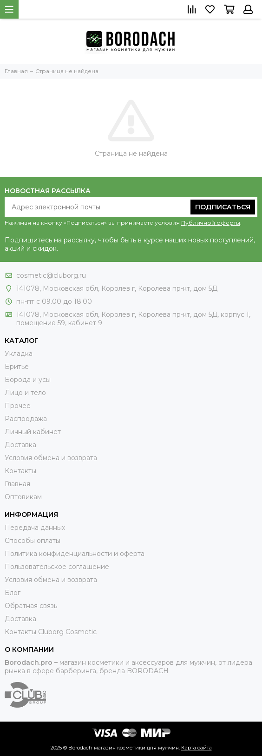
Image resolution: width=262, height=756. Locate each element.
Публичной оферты (210, 222)
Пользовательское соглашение (57, 566)
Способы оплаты (32, 540)
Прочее (18, 405)
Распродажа (26, 419)
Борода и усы (28, 379)
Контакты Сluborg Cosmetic (51, 632)
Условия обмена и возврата (51, 458)
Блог (12, 593)
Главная (17, 484)
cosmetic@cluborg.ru (51, 275)
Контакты (20, 471)
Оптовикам (23, 497)
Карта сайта (196, 747)
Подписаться (222, 207)
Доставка (20, 445)
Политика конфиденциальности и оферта (74, 553)
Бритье (17, 366)
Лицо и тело (25, 392)
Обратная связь (31, 606)
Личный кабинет (33, 432)
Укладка (19, 353)
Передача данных (35, 527)
